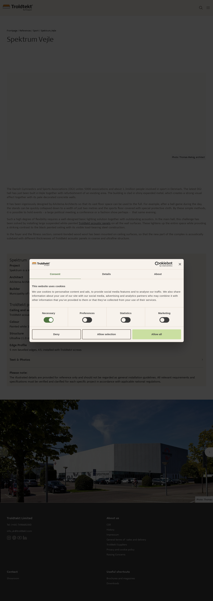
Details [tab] (106, 274)
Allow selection (106, 334)
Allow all (156, 334)
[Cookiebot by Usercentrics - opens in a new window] (157, 264)
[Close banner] (180, 264)
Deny (56, 334)
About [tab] (158, 274)
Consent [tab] (55, 274)
